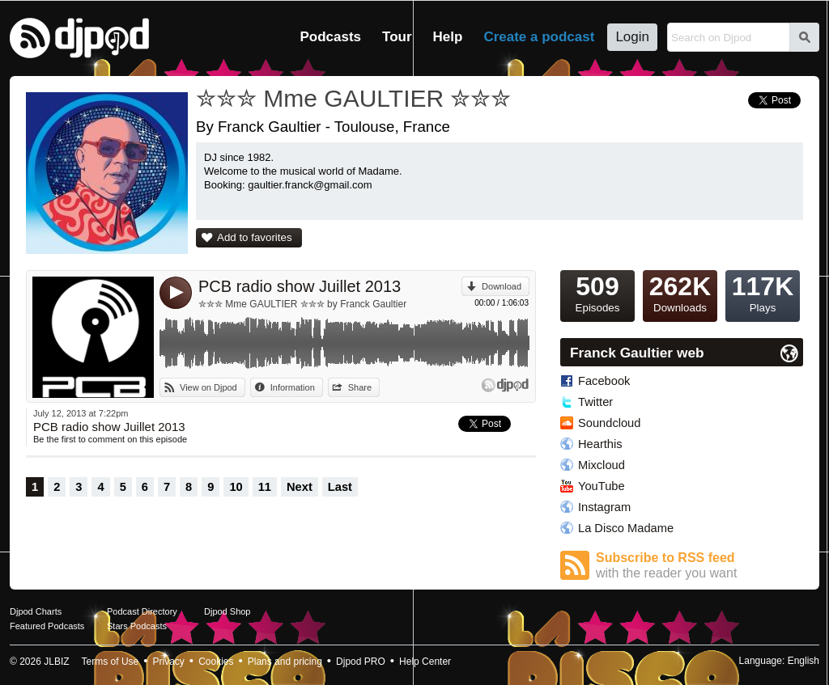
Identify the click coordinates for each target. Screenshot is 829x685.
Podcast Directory (142, 611)
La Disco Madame (626, 528)
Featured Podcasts (47, 626)
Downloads (680, 292)
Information (292, 387)
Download (501, 286)
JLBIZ (56, 661)
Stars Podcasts (137, 626)
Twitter (595, 401)
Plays (762, 292)
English (803, 660)
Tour (397, 36)
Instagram (604, 507)
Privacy (169, 661)
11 (264, 486)
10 (235, 486)
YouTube (601, 486)
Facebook (604, 380)
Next (299, 486)
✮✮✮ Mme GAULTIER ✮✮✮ (353, 98)
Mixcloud (601, 465)
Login (632, 36)
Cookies (215, 661)
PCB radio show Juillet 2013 (299, 286)
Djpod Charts (36, 611)
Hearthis (600, 444)
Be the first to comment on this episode (110, 439)
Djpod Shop (227, 611)
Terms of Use (110, 661)
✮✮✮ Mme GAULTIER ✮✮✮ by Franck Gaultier (302, 304)
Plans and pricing (285, 661)
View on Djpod (208, 387)
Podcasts (330, 36)
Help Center (425, 661)
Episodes (597, 292)
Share (360, 387)
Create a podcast (538, 36)
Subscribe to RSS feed (699, 566)
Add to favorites (254, 237)
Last (340, 486)
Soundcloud (609, 422)
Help (448, 36)
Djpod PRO (360, 661)
